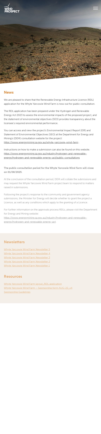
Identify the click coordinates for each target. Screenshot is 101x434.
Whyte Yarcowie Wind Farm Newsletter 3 (27, 257)
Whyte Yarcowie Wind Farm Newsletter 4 (27, 253)
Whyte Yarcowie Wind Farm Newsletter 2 (27, 261)
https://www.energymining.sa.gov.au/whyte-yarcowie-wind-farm (41, 142)
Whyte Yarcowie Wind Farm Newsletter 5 (27, 249)
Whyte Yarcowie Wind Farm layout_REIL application (33, 283)
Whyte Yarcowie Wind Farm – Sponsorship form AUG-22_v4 (38, 287)
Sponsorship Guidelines (17, 291)
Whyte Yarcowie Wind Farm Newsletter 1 (27, 265)
